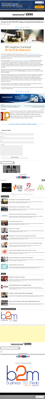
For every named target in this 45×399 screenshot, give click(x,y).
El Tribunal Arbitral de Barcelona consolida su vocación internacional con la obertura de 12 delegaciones (11, 106)
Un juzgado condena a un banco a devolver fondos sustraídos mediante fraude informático (22, 235)
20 (12, 194)
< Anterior (2, 104)
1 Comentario (11, 124)
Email (2, 136)
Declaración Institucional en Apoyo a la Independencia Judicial (20, 285)
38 (32, 194)
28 (21, 194)
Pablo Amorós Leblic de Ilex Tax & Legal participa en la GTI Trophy (19, 206)
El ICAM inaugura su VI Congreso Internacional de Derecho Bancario (19, 199)
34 (27, 194)
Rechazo (41, 396)
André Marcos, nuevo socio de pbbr (14, 228)
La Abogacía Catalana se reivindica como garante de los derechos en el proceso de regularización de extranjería (25, 243)
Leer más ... (29, 202)
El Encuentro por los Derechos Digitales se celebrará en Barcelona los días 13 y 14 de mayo (22, 250)
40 (13, 195)
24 (16, 194)
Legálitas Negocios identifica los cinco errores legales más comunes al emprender (21, 257)
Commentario (2, 144)
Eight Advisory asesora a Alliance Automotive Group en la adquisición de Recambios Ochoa (22, 214)
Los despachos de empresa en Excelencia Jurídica (16, 264)
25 (17, 194)
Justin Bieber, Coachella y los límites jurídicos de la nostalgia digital (21, 293)
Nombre (3, 132)
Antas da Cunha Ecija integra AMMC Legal (15, 221)
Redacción (3, 109)
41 (14, 195)
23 (15, 194)
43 (16, 195)
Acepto (37, 396)
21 (13, 194)
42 (15, 195)
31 (24, 194)
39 (12, 195)
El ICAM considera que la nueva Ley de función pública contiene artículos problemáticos (34, 106)
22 (14, 194)
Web (1, 140)
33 (26, 194)
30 (23, 194)
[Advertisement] (22, 334)
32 (25, 194)
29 (22, 194)
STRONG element (40, 10)
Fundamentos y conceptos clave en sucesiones (17, 277)
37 (31, 194)
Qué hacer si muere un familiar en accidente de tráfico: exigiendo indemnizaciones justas (24, 301)
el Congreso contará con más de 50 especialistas (20, 60)
